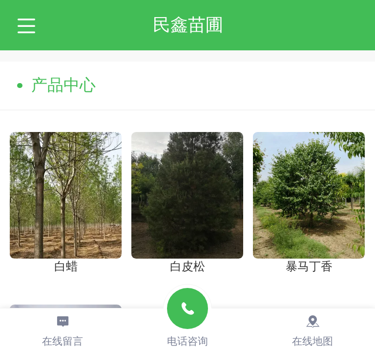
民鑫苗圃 (188, 25)
